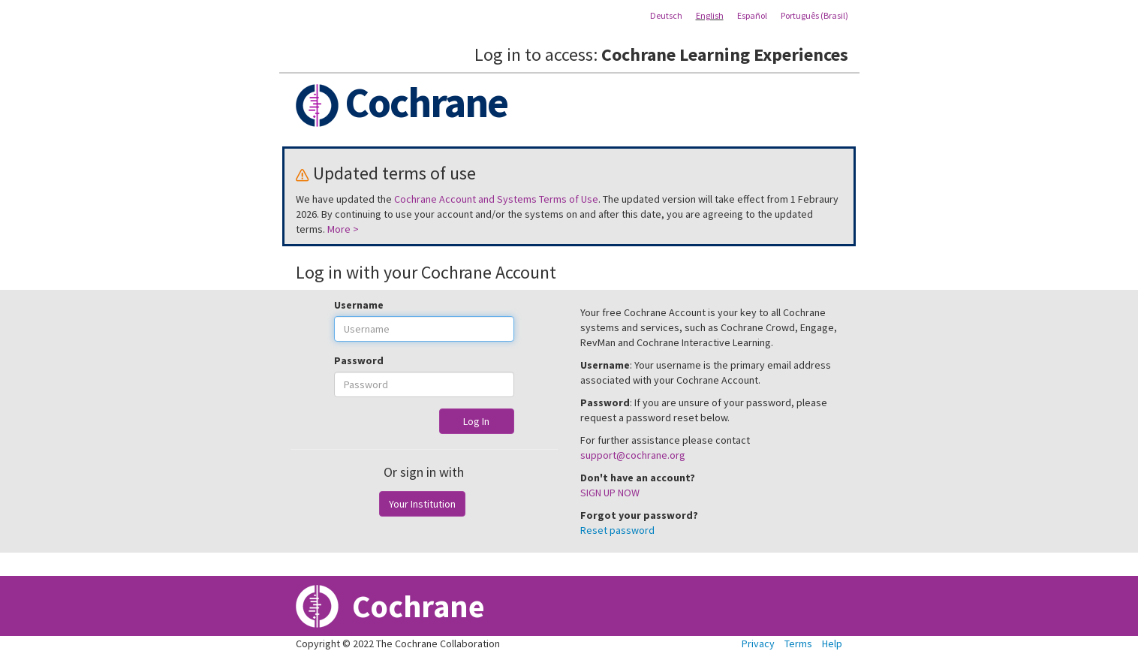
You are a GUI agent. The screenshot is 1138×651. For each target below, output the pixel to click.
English (710, 15)
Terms (798, 643)
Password (359, 360)
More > (343, 229)
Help (832, 643)
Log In (476, 421)
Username (359, 305)
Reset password (617, 530)
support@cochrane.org (632, 455)
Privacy (758, 643)
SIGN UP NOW (610, 492)
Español (752, 15)
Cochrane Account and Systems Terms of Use (496, 199)
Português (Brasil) (814, 15)
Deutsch (666, 15)
